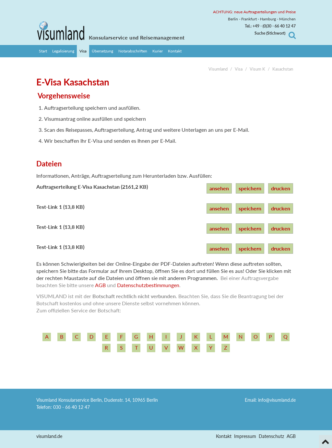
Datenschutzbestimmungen (148, 285)
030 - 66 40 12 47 (71, 407)
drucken (280, 188)
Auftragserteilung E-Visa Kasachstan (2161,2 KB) (92, 187)
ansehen (219, 188)
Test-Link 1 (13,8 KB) (60, 207)
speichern (250, 188)
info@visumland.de (277, 400)
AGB (100, 285)
